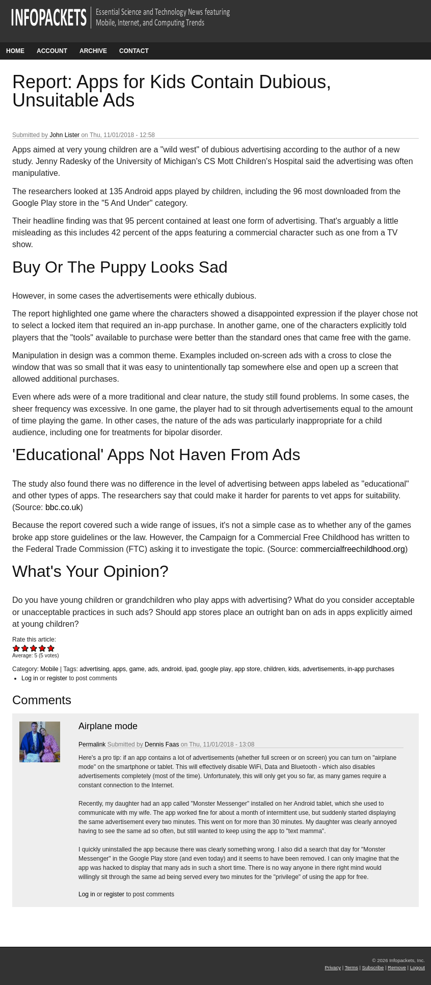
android (171, 669)
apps (119, 669)
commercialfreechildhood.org (353, 549)
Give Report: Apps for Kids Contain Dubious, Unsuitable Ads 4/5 (42, 648)
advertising (94, 669)
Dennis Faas (162, 744)
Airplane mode (108, 726)
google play (215, 669)
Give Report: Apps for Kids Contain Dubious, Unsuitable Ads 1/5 (16, 648)
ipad (191, 669)
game (137, 669)
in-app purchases (370, 669)
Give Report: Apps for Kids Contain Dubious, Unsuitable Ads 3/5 (34, 648)
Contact (134, 51)
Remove (397, 967)
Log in (29, 678)
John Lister (64, 135)
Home (15, 51)
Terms (351, 967)
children (274, 669)
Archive (93, 51)
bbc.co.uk (62, 507)
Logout (417, 967)
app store (247, 669)
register (57, 678)
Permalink (91, 744)
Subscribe (373, 967)
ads (152, 669)
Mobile (49, 669)
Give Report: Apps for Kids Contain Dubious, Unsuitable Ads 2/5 (25, 648)
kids (293, 669)
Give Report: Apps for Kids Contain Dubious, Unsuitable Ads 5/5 (51, 648)
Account (52, 51)
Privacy (333, 967)
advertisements (323, 669)
